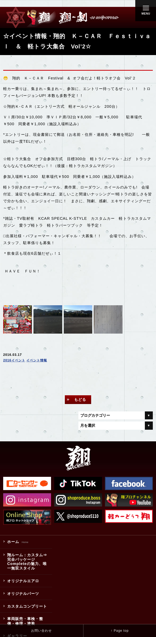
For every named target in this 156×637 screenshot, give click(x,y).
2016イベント (14, 360)
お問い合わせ (41, 630)
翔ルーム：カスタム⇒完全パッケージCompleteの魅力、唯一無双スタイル (27, 561)
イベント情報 (36, 360)
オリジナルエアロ (23, 581)
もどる (80, 399)
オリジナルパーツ (23, 593)
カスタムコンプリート (27, 606)
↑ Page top (120, 630)
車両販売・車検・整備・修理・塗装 (25, 621)
